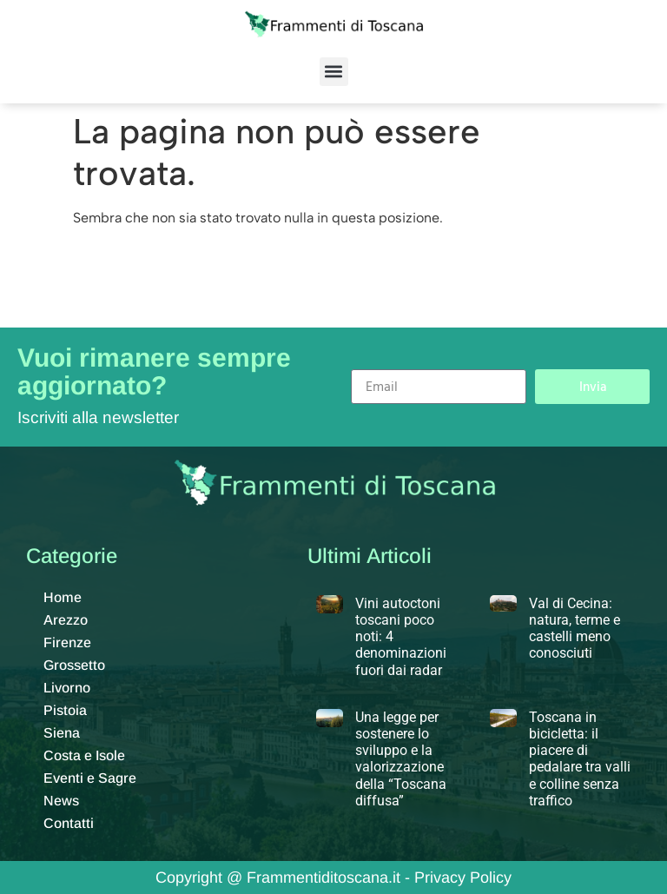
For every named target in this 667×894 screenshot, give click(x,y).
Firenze (67, 642)
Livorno (66, 687)
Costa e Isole (84, 755)
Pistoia (65, 710)
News (61, 800)
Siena (61, 732)
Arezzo (65, 620)
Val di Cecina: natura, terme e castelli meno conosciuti (574, 628)
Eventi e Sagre (89, 778)
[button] (334, 71)
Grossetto (74, 665)
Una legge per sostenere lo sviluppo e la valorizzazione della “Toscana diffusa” (400, 759)
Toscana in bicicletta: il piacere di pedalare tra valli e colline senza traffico (580, 759)
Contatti (68, 823)
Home (62, 597)
